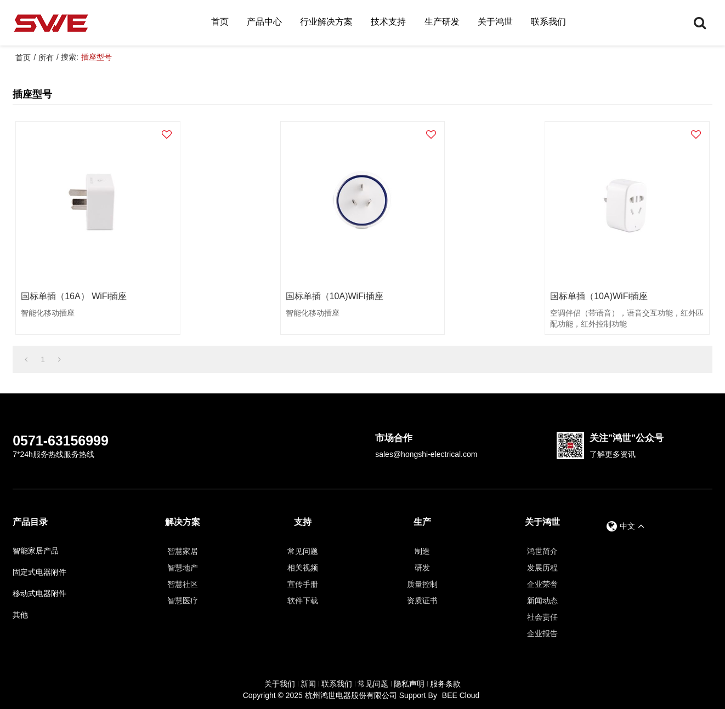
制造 (422, 551)
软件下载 (302, 600)
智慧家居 (182, 551)
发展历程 (542, 567)
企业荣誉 (542, 584)
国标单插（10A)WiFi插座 (334, 296)
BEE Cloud (460, 695)
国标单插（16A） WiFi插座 (74, 296)
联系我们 (548, 21)
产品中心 (264, 21)
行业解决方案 (326, 21)
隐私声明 (409, 683)
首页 (220, 21)
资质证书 (422, 600)
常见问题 (302, 551)
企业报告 (542, 633)
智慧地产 (182, 567)
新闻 (308, 683)
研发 (422, 567)
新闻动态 (542, 600)
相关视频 (302, 567)
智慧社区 (182, 584)
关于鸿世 (495, 21)
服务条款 (445, 683)
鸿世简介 (542, 551)
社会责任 (542, 617)
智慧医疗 (182, 600)
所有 (46, 57)
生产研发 (442, 21)
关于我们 (279, 683)
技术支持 (388, 21)
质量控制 (422, 584)
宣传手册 (302, 584)
